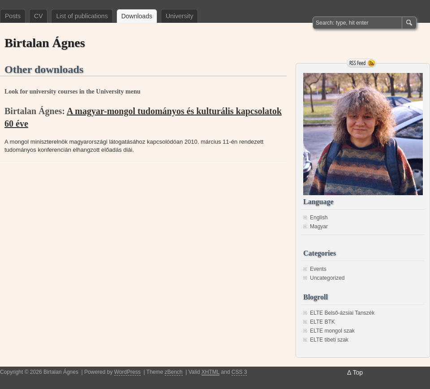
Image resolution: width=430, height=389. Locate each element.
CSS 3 (239, 372)
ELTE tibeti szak (329, 340)
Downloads (136, 16)
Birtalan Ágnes (44, 43)
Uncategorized (327, 278)
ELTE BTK (322, 322)
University (179, 16)
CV (38, 16)
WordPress (127, 372)
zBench (174, 372)
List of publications (82, 16)
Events (318, 269)
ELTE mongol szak (332, 331)
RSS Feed (361, 63)
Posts (13, 16)
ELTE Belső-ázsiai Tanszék (342, 313)
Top (358, 372)
